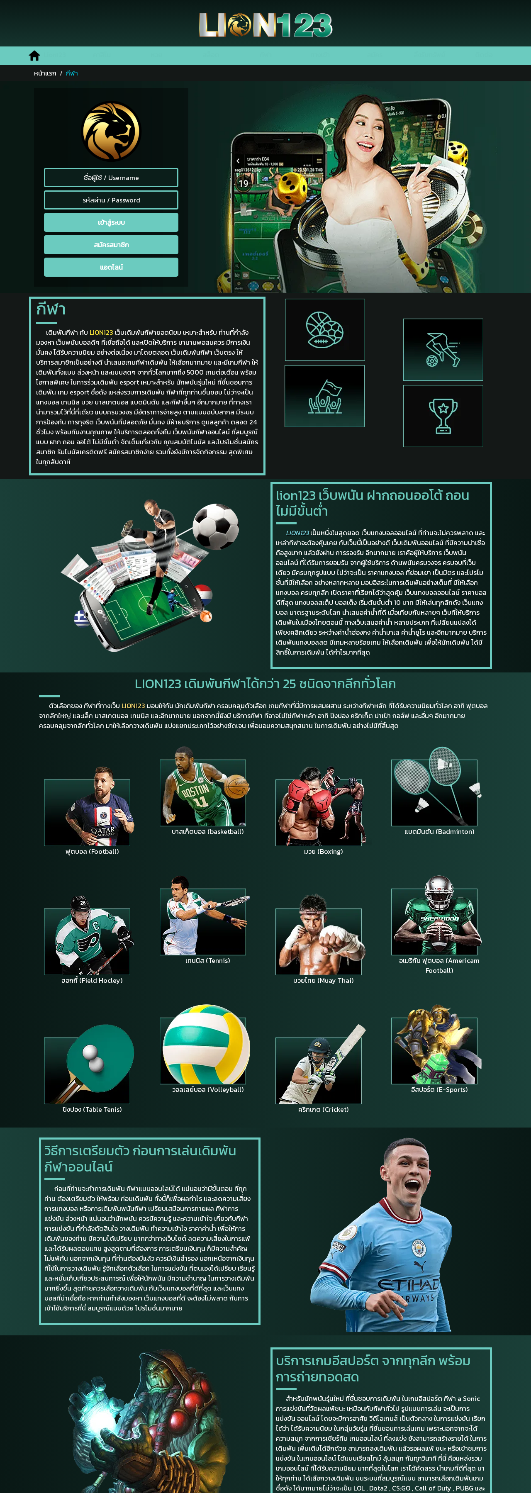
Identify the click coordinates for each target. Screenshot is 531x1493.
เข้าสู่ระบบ (111, 222)
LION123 (101, 332)
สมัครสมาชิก (111, 245)
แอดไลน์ (111, 267)
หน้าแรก (45, 73)
